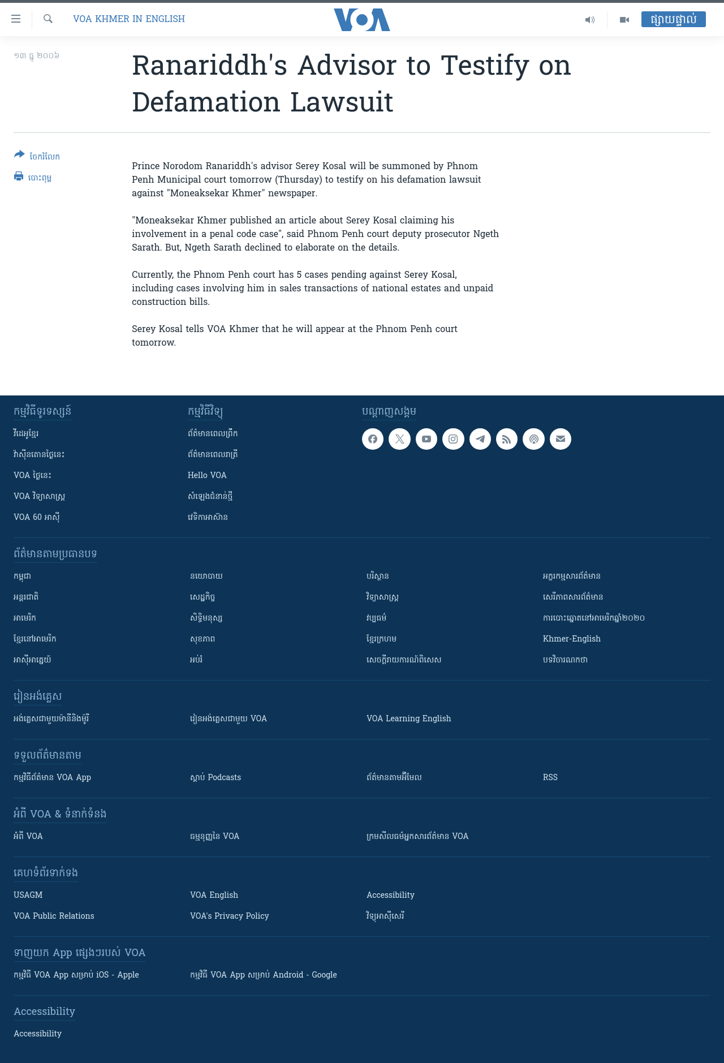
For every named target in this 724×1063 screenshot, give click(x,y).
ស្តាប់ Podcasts (215, 778)
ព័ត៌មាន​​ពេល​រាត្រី (213, 455)
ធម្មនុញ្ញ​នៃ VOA (215, 837)
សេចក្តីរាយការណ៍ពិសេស (404, 660)
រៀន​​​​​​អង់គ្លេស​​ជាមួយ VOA (228, 719)
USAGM (28, 896)
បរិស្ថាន (378, 577)
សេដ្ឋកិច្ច (202, 598)
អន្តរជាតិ (26, 598)
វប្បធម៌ (376, 619)
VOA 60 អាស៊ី (37, 518)
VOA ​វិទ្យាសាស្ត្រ (39, 497)
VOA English (214, 896)
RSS (550, 778)
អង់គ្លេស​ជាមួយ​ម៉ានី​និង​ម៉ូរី (51, 719)
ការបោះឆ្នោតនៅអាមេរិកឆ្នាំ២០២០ (594, 619)
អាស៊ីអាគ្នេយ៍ (32, 660)
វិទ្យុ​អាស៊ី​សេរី (385, 917)
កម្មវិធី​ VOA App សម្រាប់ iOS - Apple (76, 976)
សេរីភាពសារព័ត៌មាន (573, 598)
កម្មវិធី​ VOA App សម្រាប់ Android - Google (263, 976)
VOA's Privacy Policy (229, 917)
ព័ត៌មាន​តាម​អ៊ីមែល (394, 778)
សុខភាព (202, 639)
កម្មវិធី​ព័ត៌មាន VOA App (52, 778)
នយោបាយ (206, 577)
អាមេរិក (25, 619)
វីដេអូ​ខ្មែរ (26, 434)
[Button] (37, 158)
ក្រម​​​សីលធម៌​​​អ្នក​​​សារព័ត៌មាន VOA (418, 837)
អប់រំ (196, 660)
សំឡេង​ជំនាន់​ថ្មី (210, 497)
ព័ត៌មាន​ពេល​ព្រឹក (213, 434)
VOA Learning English (409, 719)
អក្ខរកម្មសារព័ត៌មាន (572, 577)
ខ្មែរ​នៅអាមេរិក (35, 639)
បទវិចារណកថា (565, 660)
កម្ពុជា (22, 577)
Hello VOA (207, 476)
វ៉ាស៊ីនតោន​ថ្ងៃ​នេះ (39, 455)
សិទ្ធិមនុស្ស (206, 619)
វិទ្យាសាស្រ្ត (383, 598)
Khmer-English (572, 639)
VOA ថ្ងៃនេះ (32, 476)
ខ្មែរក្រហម (382, 639)
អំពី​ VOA (28, 837)
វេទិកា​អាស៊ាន (208, 518)
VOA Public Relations (54, 917)
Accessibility (391, 896)
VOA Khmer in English (129, 20)
